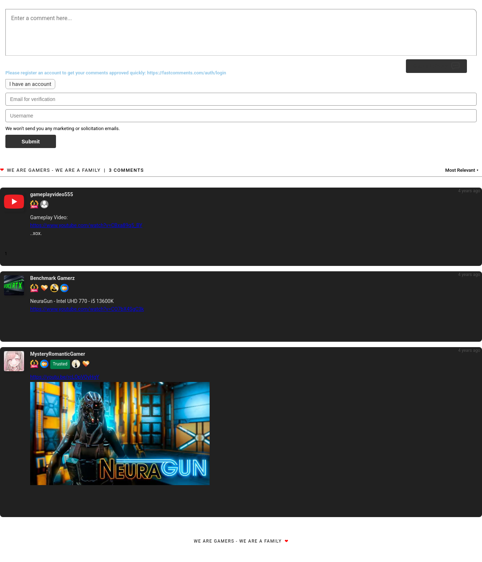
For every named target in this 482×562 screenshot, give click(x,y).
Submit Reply (436, 66)
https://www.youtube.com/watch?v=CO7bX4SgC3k (87, 309)
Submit (31, 141)
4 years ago (469, 190)
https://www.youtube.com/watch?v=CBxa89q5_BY (86, 225)
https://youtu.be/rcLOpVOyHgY (64, 377)
